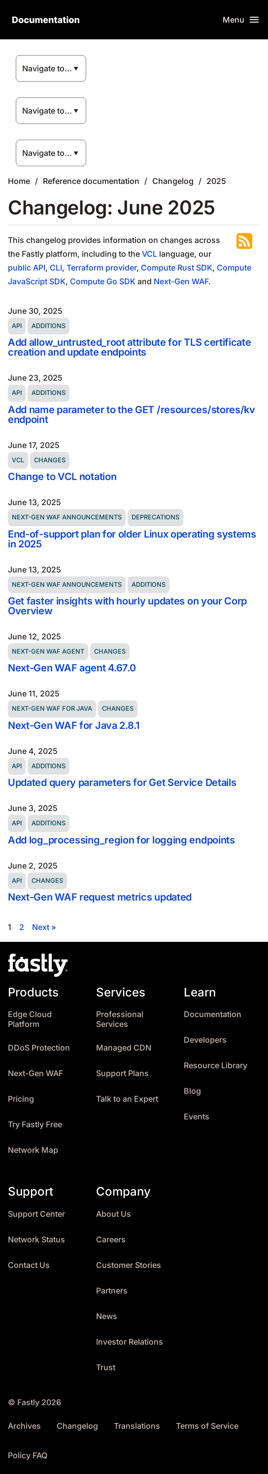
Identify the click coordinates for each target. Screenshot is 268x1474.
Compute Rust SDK (176, 267)
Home (19, 181)
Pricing (21, 1099)
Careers (111, 1239)
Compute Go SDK (102, 281)
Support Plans (122, 1073)
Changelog (173, 181)
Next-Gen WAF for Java (52, 708)
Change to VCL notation (62, 476)
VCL (149, 254)
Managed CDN (123, 1048)
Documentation (212, 1014)
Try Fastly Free (35, 1124)
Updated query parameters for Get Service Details (122, 782)
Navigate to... (47, 68)
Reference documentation (91, 181)
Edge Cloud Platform (30, 1019)
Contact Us (29, 1265)
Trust (105, 1367)
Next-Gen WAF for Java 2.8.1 (73, 725)
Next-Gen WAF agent (48, 651)
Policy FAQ (27, 1455)
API (17, 326)
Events (196, 1116)
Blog (192, 1091)
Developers (205, 1040)
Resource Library (215, 1065)
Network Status (36, 1239)
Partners (112, 1290)
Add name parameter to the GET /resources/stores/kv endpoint (131, 414)
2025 (216, 181)
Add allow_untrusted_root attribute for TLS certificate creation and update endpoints (129, 347)
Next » (44, 927)
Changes (50, 460)
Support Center (36, 1214)
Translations (137, 1426)
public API (26, 267)
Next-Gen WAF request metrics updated (100, 897)
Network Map (33, 1150)
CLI (56, 267)
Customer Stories (128, 1265)
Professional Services (119, 1019)
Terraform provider (101, 267)
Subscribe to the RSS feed (244, 241)
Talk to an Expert (127, 1099)
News (106, 1316)
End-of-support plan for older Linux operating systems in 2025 (132, 539)
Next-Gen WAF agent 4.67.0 (71, 668)
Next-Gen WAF (181, 281)
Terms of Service (207, 1426)
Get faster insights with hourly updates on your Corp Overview (127, 606)
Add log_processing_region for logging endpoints (121, 840)
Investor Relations (129, 1342)
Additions (49, 326)
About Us (113, 1214)
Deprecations (155, 517)
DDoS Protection (39, 1048)
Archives (24, 1426)
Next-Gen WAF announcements (67, 517)
